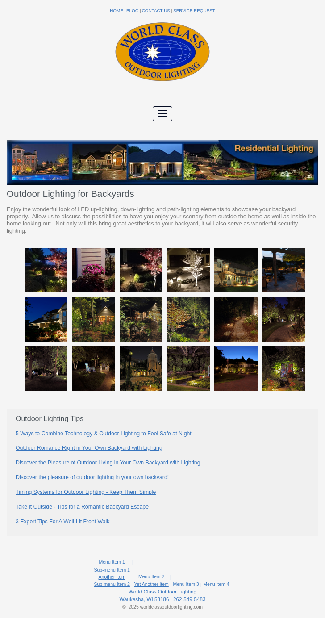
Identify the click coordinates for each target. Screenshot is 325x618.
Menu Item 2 (151, 576)
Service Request (194, 10)
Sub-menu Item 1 (112, 569)
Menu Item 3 (186, 584)
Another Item (112, 577)
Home (116, 10)
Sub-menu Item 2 (112, 584)
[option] (162, 321)
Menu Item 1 (112, 562)
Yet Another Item (151, 584)
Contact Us (156, 10)
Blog (132, 10)
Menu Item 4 (216, 584)
